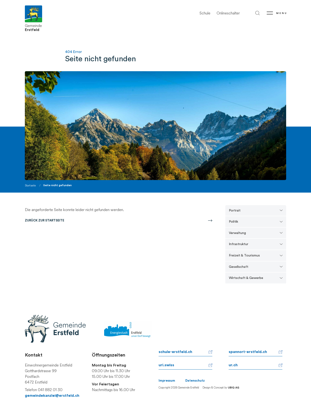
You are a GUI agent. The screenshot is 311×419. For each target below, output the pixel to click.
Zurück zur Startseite (44, 220)
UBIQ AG (233, 387)
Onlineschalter (228, 13)
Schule (205, 13)
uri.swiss (166, 365)
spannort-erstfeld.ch (248, 352)
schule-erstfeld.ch (175, 352)
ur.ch (233, 365)
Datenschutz (195, 380)
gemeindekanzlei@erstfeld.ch (52, 395)
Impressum (167, 380)
